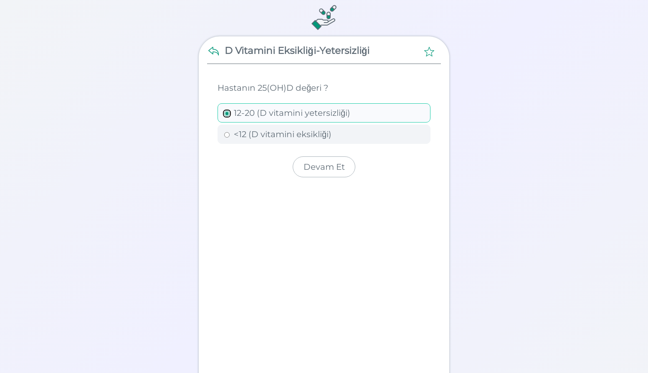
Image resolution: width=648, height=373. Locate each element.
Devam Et (324, 167)
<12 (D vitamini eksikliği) (278, 134)
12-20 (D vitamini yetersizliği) (287, 113)
